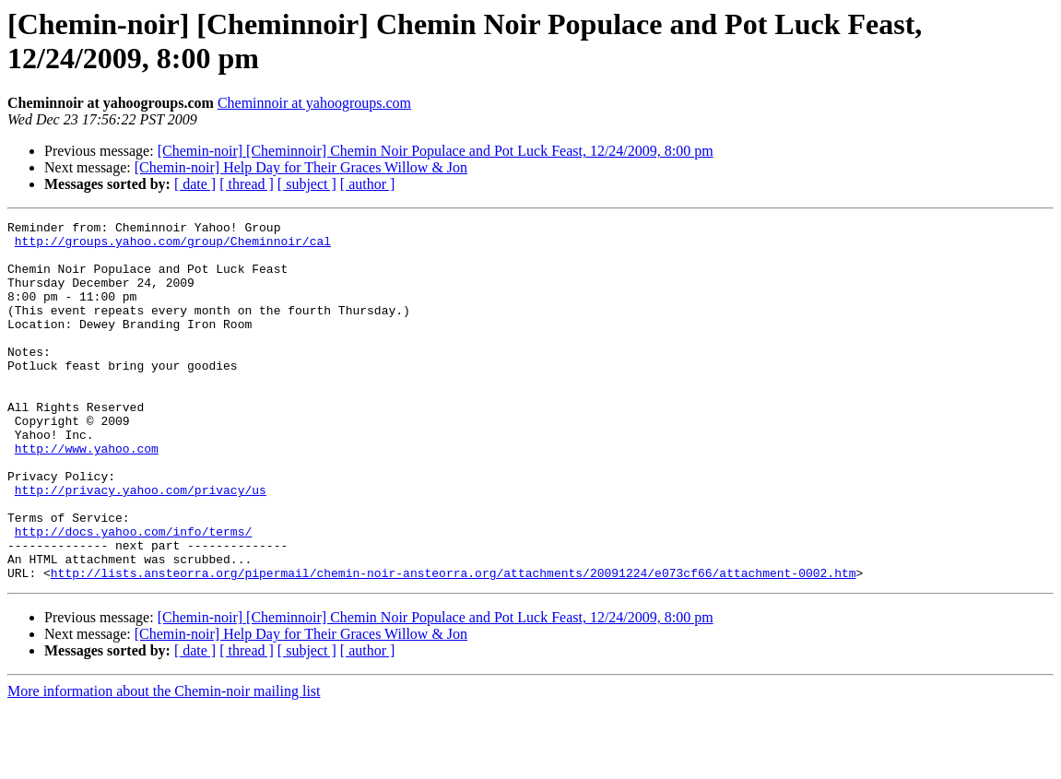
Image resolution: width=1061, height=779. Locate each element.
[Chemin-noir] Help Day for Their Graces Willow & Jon (301, 167)
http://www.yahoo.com (87, 495)
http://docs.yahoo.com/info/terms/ (133, 594)
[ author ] (367, 184)
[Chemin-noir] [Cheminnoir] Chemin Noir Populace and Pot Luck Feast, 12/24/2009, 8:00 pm (435, 151)
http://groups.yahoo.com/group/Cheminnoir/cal (173, 246)
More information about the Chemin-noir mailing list (164, 763)
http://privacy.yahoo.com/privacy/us (140, 545)
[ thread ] (246, 184)
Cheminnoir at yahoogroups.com (314, 103)
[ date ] (195, 184)
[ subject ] (306, 184)
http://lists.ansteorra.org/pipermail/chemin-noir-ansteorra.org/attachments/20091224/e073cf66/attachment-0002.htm (453, 644)
